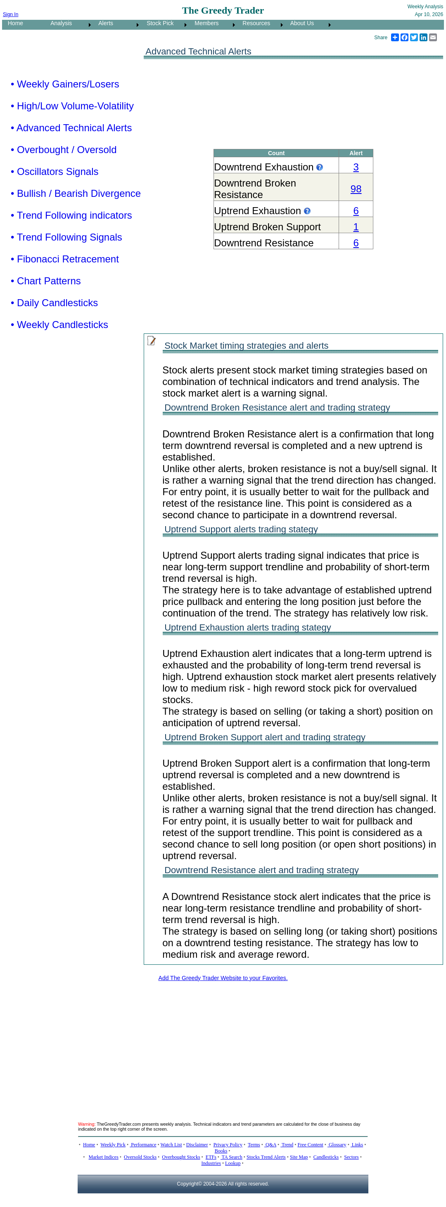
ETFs (211, 1157)
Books (221, 1151)
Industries (211, 1163)
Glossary (336, 1145)
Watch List (171, 1145)
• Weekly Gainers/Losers (65, 84)
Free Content (310, 1145)
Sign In (10, 14)
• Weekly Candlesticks (59, 324)
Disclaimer (197, 1145)
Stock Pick (157, 23)
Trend (286, 1145)
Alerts (103, 23)
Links (357, 1145)
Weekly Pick (113, 1145)
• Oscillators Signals (54, 171)
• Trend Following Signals (66, 237)
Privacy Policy (228, 1145)
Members (204, 23)
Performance (143, 1145)
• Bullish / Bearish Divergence (76, 193)
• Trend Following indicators (71, 215)
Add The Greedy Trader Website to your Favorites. (223, 978)
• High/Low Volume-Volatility (72, 105)
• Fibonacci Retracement (65, 259)
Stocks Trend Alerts (266, 1157)
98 (356, 188)
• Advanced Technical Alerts (71, 127)
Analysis (59, 23)
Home (13, 23)
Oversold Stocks (140, 1157)
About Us (300, 23)
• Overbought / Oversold (64, 149)
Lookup (232, 1163)
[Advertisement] (210, 1046)
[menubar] (167, 25)
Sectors (351, 1157)
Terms (254, 1145)
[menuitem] (23, 25)
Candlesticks (326, 1157)
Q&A (270, 1145)
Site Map (299, 1157)
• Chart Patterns (46, 280)
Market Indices (104, 1157)
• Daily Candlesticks (54, 302)
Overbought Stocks (181, 1157)
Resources (254, 23)
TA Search (231, 1157)
